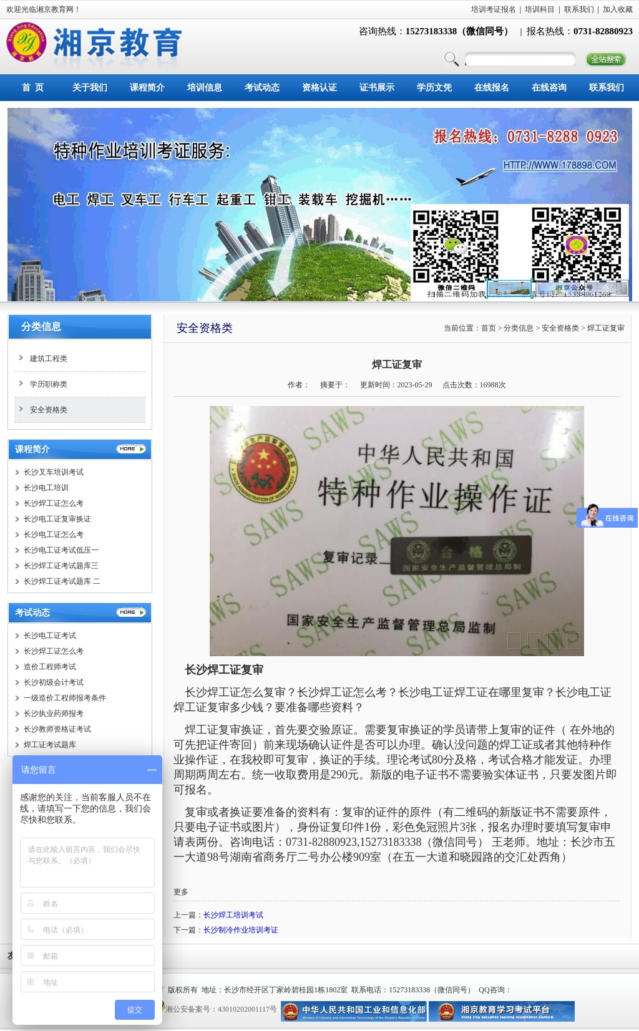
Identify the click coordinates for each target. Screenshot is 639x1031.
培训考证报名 (493, 9)
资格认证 (319, 87)
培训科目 (540, 9)
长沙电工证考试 (50, 635)
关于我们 (89, 87)
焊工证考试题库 (50, 744)
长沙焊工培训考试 (233, 915)
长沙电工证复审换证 (57, 519)
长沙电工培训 (46, 487)
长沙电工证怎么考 (54, 534)
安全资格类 (40, 409)
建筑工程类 (40, 358)
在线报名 (491, 87)
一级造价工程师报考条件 (65, 698)
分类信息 (41, 326)
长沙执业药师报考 (54, 713)
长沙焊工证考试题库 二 (62, 581)
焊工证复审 (606, 328)
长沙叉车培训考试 (54, 472)
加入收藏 (618, 9)
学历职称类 (40, 384)
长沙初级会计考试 (54, 682)
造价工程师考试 (50, 666)
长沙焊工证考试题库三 (61, 565)
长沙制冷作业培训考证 (240, 930)
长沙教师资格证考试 (57, 729)
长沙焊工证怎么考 (54, 503)
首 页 (33, 87)
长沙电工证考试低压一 (61, 550)
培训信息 (204, 87)
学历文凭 (434, 87)
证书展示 (376, 87)
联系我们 (579, 9)
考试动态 (262, 87)
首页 (488, 328)
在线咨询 (549, 87)
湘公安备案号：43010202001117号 (221, 1009)
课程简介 (147, 87)
